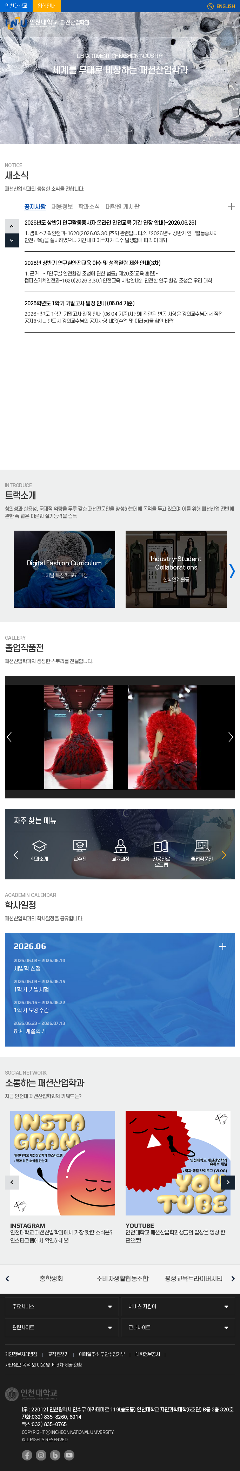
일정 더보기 (222, 946)
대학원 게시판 (122, 207)
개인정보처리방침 (21, 1354)
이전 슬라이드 (112, 130)
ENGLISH (225, 6)
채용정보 (62, 207)
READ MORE (231, 206)
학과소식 (89, 207)
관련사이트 (23, 1328)
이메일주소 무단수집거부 (102, 1354)
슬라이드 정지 (120, 130)
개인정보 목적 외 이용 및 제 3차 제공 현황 (43, 1365)
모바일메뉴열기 (231, 24)
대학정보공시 (147, 1354)
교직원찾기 (58, 1354)
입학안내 (46, 6)
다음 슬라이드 (128, 130)
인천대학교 (16, 6)
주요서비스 (23, 1307)
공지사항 (35, 207)
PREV (12, 226)
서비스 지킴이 (142, 1307)
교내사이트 (139, 1328)
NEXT (12, 240)
